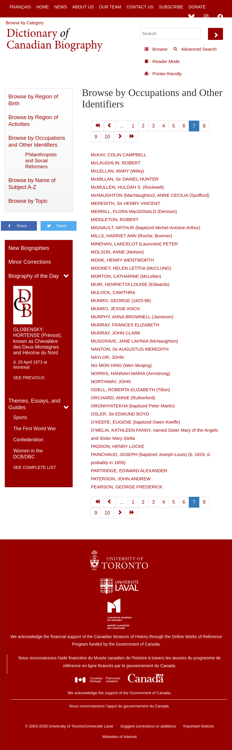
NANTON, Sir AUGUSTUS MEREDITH (130, 349)
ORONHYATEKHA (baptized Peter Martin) (133, 405)
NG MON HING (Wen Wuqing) (121, 365)
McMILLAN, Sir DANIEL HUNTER (124, 179)
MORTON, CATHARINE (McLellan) (126, 276)
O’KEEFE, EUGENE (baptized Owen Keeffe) (135, 421)
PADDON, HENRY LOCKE (117, 446)
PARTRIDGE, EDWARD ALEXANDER (129, 470)
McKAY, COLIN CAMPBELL (118, 154)
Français (20, 6)
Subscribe (171, 6)
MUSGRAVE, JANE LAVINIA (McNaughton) (134, 341)
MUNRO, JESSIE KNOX (115, 308)
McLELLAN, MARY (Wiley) (117, 170)
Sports (20, 417)
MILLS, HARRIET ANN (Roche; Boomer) (131, 235)
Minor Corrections (29, 262)
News (60, 6)
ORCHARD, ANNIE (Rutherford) (123, 397)
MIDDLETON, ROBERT (115, 219)
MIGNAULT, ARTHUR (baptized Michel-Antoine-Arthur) (145, 227)
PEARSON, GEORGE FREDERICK (126, 486)
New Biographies (28, 248)
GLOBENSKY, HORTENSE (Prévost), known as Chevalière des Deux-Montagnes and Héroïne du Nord (37, 341)
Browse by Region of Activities (33, 120)
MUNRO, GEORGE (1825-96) (121, 300)
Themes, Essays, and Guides (34, 404)
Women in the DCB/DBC (28, 453)
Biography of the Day (33, 276)
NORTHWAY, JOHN (111, 381)
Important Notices (198, 726)
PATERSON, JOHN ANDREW (121, 478)
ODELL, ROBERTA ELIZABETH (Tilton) (130, 389)
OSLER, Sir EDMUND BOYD (120, 413)
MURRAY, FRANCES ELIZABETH (125, 324)
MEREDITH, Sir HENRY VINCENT (125, 203)
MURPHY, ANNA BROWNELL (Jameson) (132, 316)
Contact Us (140, 6)
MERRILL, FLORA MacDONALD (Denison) (134, 211)
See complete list (34, 467)
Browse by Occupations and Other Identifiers (36, 141)
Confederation (28, 439)
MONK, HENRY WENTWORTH (122, 259)
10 (107, 136)
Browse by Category (25, 22)
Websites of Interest (119, 736)
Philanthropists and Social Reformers (41, 160)
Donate (197, 6)
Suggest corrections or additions (148, 726)
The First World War (34, 428)
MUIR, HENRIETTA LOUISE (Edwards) (130, 284)
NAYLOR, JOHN (107, 357)
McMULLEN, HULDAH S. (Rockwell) (127, 187)
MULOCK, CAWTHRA (113, 292)
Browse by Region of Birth (33, 100)
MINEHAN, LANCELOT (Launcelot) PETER (134, 243)
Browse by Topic (28, 201)
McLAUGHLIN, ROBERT (116, 162)
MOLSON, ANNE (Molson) (117, 251)
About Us (83, 6)
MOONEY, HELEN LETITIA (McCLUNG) (131, 268)
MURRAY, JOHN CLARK (115, 332)
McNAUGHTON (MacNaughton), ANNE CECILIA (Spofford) (150, 195)
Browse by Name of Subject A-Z (32, 183)
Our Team (110, 6)
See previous (28, 377)
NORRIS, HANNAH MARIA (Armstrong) (130, 373)
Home (42, 6)
